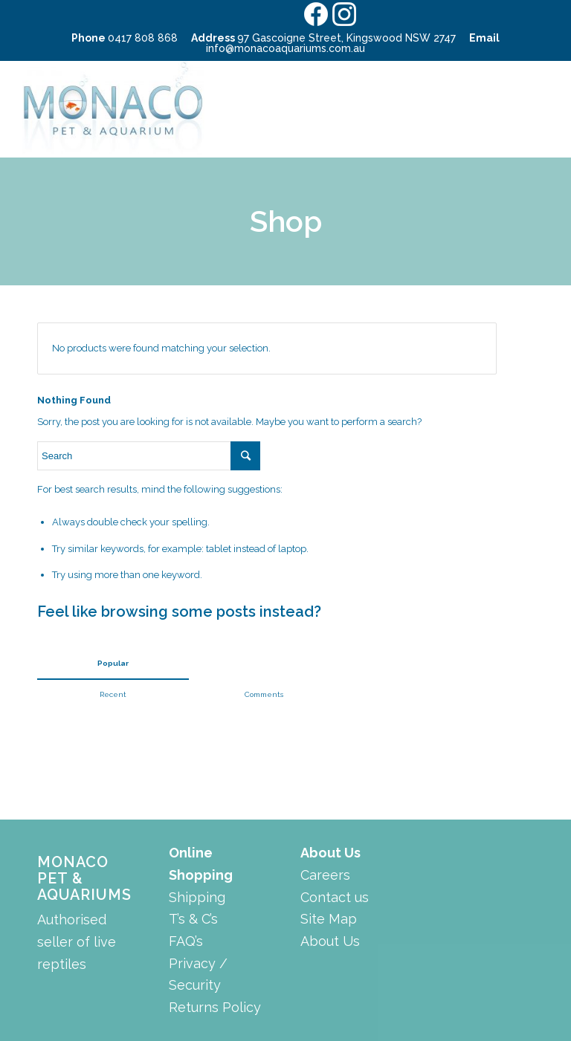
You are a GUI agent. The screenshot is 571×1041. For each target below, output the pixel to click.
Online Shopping (201, 864)
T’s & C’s (193, 919)
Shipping (197, 897)
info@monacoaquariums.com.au (285, 48)
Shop (286, 221)
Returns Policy (215, 1007)
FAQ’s (186, 941)
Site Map (328, 919)
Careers (325, 875)
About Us (330, 852)
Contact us (334, 897)
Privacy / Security (198, 974)
